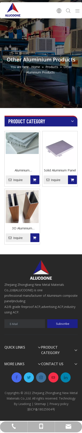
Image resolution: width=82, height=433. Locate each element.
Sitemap (40, 404)
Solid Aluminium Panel (60, 170)
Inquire (14, 179)
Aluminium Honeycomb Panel (22, 170)
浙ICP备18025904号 (41, 409)
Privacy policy (58, 404)
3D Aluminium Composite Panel (22, 228)
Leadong (24, 404)
